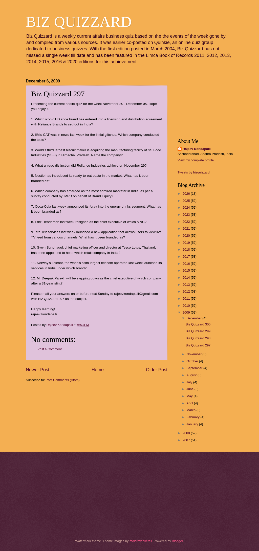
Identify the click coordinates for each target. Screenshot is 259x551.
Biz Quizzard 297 (198, 345)
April (190, 403)
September (194, 368)
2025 (187, 201)
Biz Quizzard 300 (198, 324)
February (193, 417)
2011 (187, 298)
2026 (187, 193)
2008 (187, 433)
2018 (187, 249)
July (189, 382)
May (189, 396)
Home (98, 369)
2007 (187, 440)
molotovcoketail (141, 541)
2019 (187, 243)
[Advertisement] (51, 415)
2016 (187, 264)
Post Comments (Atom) (63, 380)
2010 (187, 305)
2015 (187, 270)
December (194, 318)
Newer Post (37, 369)
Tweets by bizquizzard (194, 172)
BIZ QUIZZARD (79, 21)
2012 (187, 291)
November (194, 354)
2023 (187, 214)
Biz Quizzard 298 (198, 338)
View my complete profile (196, 160)
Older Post (156, 369)
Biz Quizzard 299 (198, 331)
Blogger (177, 541)
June (190, 389)
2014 (187, 277)
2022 (187, 222)
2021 (187, 228)
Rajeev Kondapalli (197, 149)
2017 (187, 256)
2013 (187, 284)
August (192, 375)
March (191, 410)
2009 (187, 312)
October (192, 361)
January (192, 424)
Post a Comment (49, 349)
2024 (187, 207)
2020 (187, 235)
